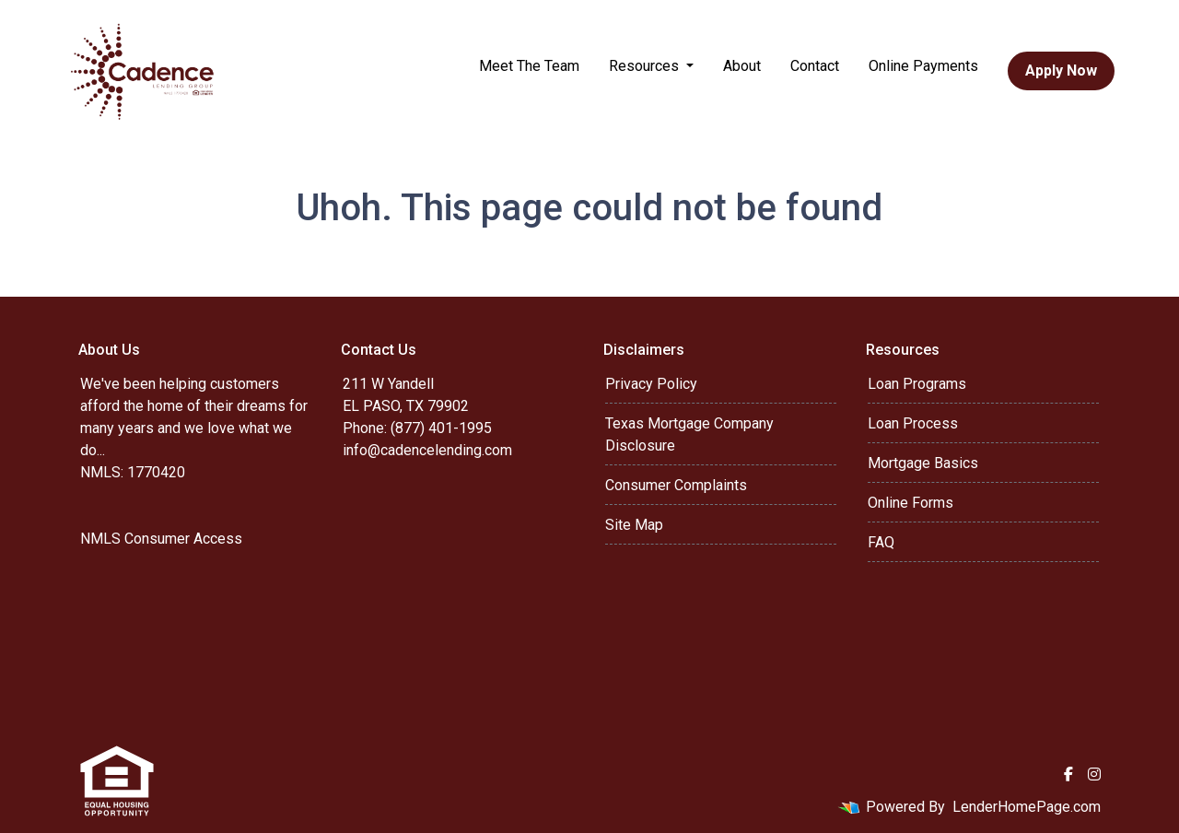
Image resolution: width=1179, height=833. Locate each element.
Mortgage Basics (923, 463)
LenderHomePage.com (1026, 806)
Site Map (634, 525)
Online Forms (910, 502)
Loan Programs (917, 384)
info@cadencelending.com (427, 450)
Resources (646, 66)
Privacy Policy (651, 384)
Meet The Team (529, 66)
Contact (814, 66)
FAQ (881, 542)
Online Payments (923, 66)
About (742, 66)
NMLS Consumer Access (161, 538)
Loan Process (913, 423)
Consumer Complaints (676, 485)
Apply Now (1061, 70)
